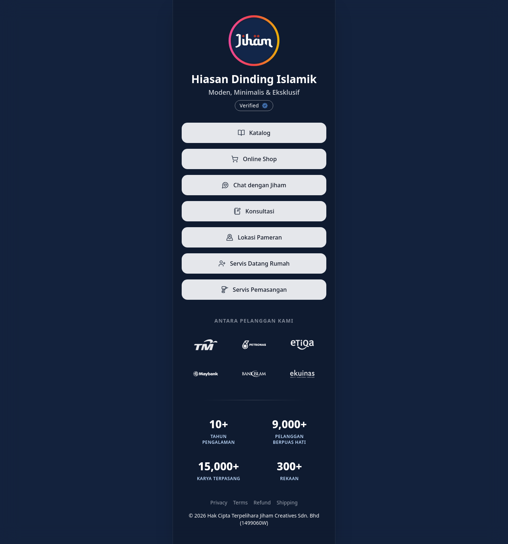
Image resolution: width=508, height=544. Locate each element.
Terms (240, 502)
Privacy (218, 502)
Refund (262, 502)
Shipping (287, 502)
